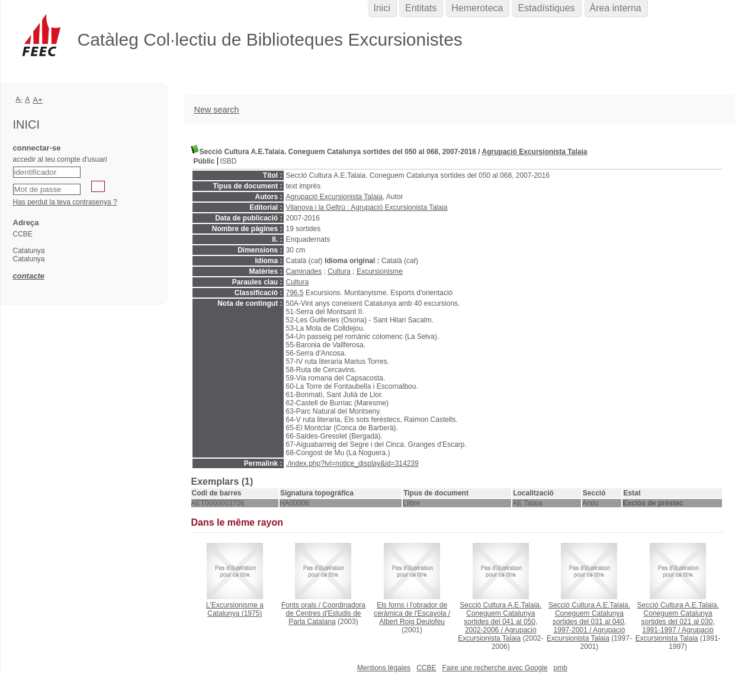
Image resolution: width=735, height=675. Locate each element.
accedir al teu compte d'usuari (60, 159)
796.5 (295, 293)
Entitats (420, 8)
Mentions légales (383, 668)
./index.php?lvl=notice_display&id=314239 (352, 463)
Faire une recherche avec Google (494, 668)
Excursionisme (380, 271)
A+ (38, 99)
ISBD (228, 161)
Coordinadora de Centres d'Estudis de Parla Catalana (325, 613)
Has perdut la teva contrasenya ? (65, 202)
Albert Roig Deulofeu (412, 622)
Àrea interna (615, 8)
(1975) (235, 609)
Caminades (304, 271)
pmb (560, 668)
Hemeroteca (477, 8)
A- (19, 99)
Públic (204, 161)
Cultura (339, 271)
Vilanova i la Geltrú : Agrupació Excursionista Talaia (367, 207)
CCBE (426, 668)
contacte (28, 275)
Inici (382, 8)
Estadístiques (546, 8)
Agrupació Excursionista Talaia (535, 152)
